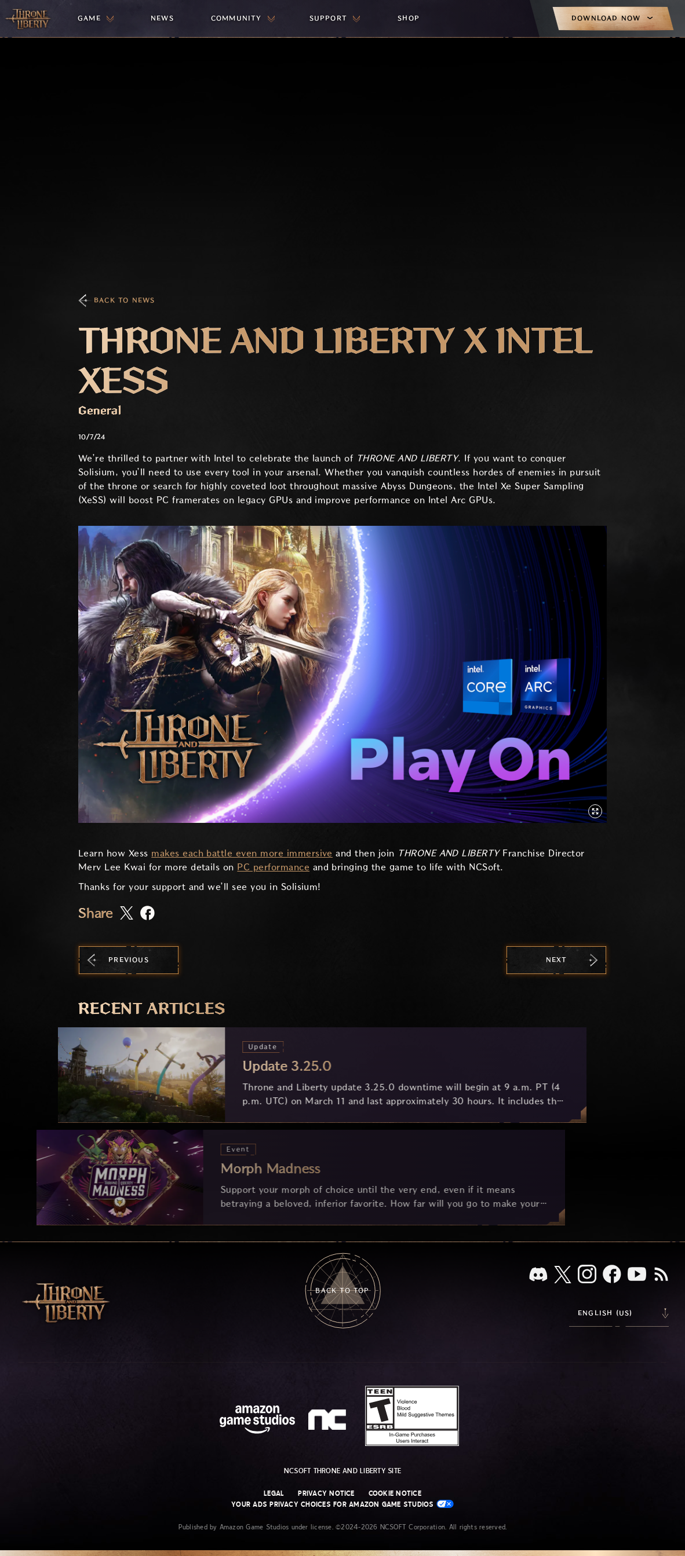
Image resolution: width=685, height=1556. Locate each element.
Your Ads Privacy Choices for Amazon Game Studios (342, 1504)
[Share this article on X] (126, 914)
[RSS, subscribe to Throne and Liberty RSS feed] (661, 1275)
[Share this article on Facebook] (147, 914)
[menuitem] (95, 18)
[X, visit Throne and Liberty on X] (562, 1275)
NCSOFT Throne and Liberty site (342, 1471)
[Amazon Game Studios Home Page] (257, 1420)
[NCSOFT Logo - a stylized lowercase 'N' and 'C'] (328, 1421)
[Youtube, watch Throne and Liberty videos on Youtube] (637, 1275)
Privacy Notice (326, 1493)
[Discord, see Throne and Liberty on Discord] (538, 1275)
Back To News (124, 300)
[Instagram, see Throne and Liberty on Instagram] (587, 1275)
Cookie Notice (395, 1493)
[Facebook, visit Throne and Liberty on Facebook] (612, 1275)
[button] (342, 674)
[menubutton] (95, 18)
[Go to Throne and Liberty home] (29, 18)
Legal (274, 1493)
